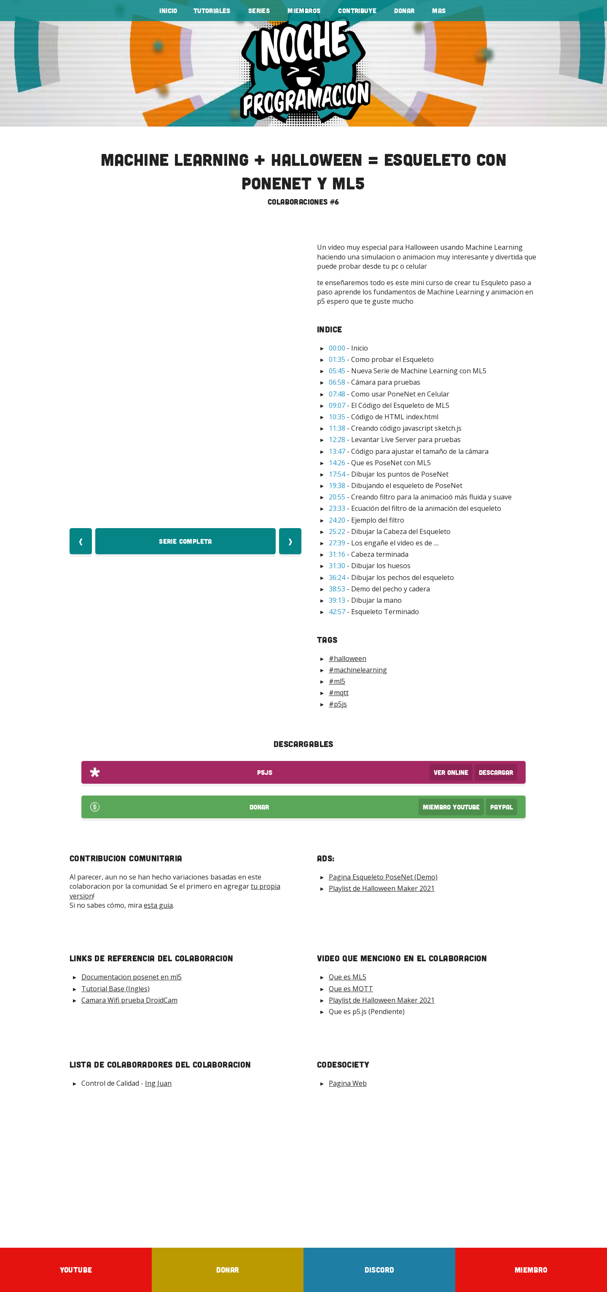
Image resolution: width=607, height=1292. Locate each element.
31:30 (337, 565)
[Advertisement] (303, 1168)
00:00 (337, 348)
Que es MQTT (351, 988)
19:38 (337, 485)
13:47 (337, 451)
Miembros (303, 10)
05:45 (337, 370)
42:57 (337, 611)
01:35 (337, 359)
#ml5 (337, 681)
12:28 (337, 439)
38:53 (337, 588)
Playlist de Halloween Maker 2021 (382, 888)
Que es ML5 (347, 977)
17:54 (337, 474)
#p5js (338, 704)
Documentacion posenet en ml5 (131, 977)
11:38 (337, 428)
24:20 (337, 520)
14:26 (337, 462)
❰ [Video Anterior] (80, 541)
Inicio (168, 10)
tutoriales (212, 10)
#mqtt (339, 692)
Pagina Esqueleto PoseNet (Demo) (383, 877)
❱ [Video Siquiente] (290, 541)
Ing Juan (158, 1083)
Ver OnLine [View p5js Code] (451, 772)
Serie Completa (185, 541)
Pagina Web (348, 1083)
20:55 (337, 497)
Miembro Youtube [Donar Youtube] (451, 807)
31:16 (337, 554)
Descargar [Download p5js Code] (496, 772)
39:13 (337, 600)
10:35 (337, 416)
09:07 (337, 405)
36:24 (337, 577)
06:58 (337, 382)
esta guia (158, 905)
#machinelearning (358, 669)
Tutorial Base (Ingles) (115, 988)
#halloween (347, 658)
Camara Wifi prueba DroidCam (129, 1000)
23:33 (337, 508)
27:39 (337, 543)
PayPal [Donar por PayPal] (501, 807)
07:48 (337, 394)
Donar (404, 10)
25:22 (337, 531)
